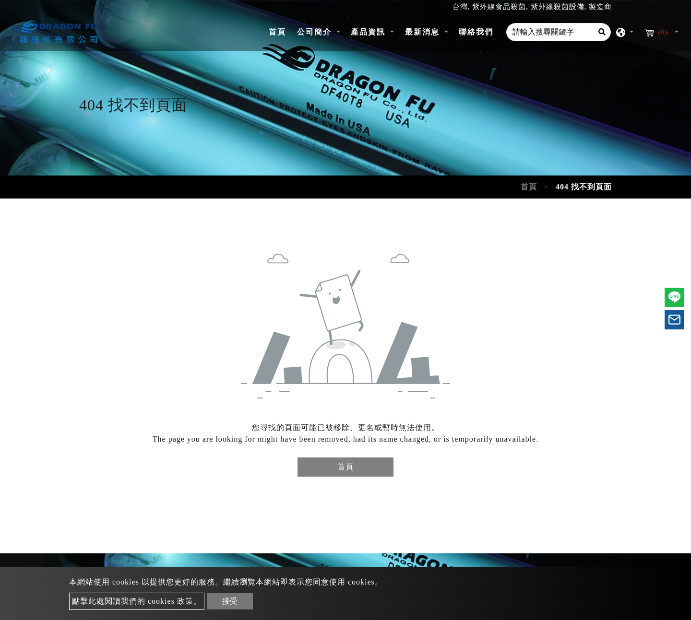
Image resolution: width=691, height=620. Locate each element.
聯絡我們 (476, 32)
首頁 (280, 31)
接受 (230, 601)
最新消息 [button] (423, 32)
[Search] (602, 32)
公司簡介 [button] (315, 32)
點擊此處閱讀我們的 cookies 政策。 (137, 601)
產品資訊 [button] (369, 32)
